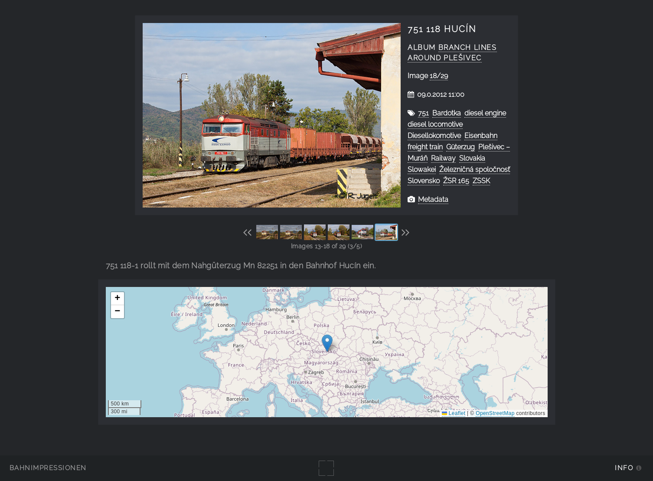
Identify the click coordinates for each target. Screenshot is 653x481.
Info (624, 467)
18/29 (439, 76)
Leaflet (453, 413)
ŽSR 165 (456, 181)
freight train (425, 147)
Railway (443, 158)
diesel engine (485, 113)
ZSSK (481, 181)
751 (423, 113)
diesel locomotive (435, 124)
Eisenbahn (480, 136)
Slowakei (422, 169)
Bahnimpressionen (48, 467)
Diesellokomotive (434, 136)
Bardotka (446, 113)
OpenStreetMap (495, 413)
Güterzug (460, 147)
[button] (327, 343)
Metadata (433, 199)
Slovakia (472, 158)
